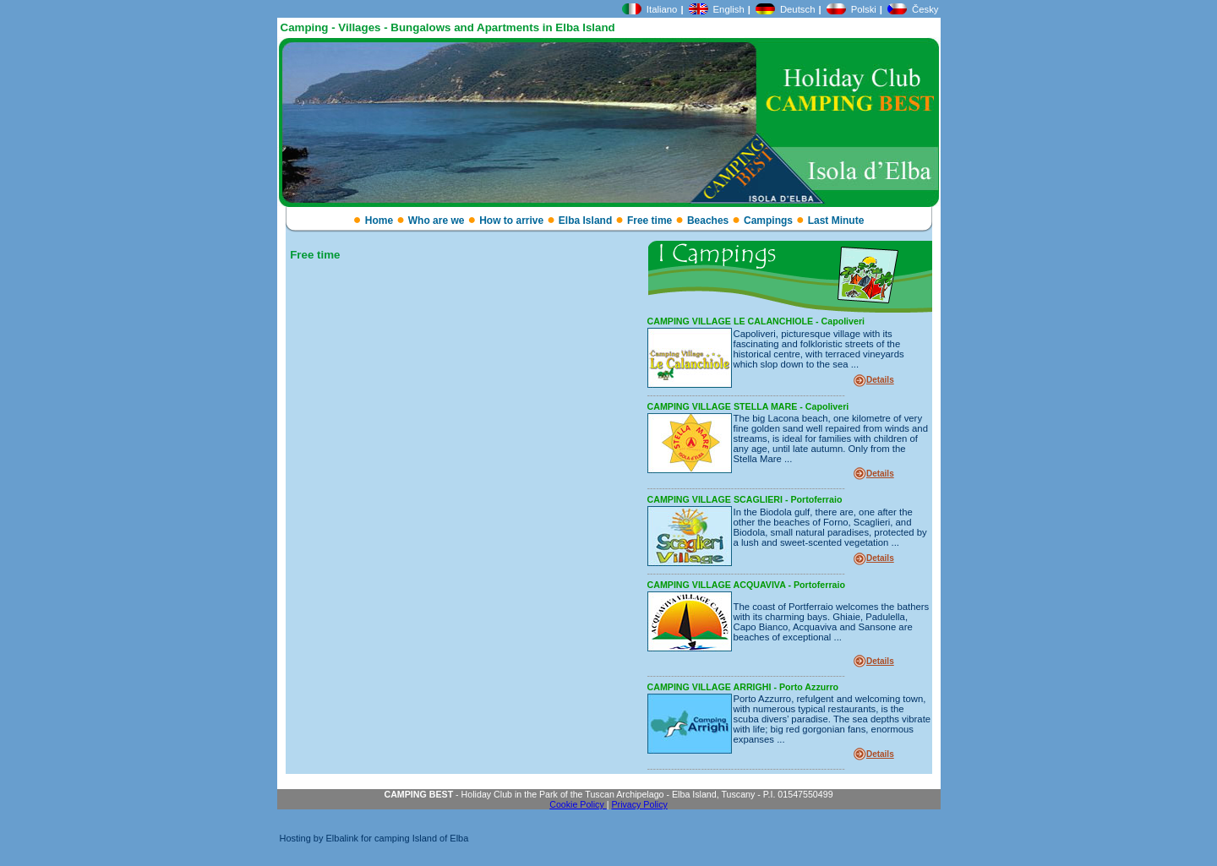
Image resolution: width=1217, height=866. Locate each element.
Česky (925, 9)
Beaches (708, 220)
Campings (768, 220)
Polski (863, 9)
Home (379, 220)
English (729, 9)
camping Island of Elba (421, 838)
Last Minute (836, 220)
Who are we (436, 220)
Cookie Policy (578, 804)
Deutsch (798, 9)
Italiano (662, 9)
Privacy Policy (639, 804)
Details (880, 379)
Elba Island (585, 220)
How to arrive (511, 220)
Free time (649, 220)
